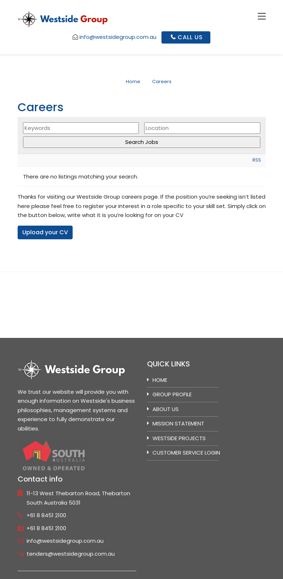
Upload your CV (45, 233)
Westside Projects (179, 511)
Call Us (187, 37)
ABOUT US (165, 482)
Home (159, 453)
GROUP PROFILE (172, 468)
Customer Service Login (186, 526)
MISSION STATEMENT (178, 497)
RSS (256, 161)
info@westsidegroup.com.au (117, 37)
